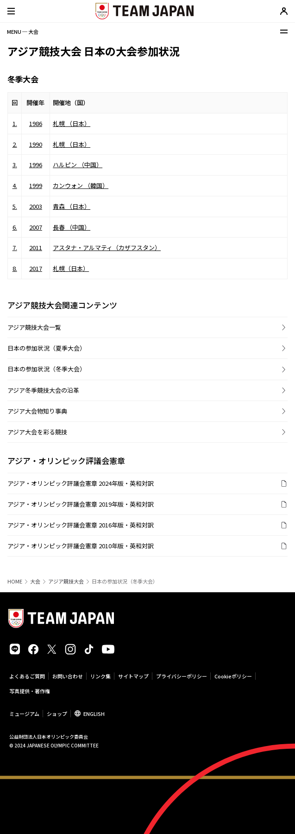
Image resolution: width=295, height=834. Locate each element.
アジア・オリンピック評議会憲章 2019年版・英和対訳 (80, 504)
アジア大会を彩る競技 (37, 431)
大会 (35, 581)
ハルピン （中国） (77, 164)
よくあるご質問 (27, 676)
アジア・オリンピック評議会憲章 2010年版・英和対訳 (80, 545)
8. (15, 268)
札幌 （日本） (71, 123)
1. (15, 123)
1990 (35, 144)
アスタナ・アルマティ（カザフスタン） (107, 247)
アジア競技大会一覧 (34, 327)
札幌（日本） (71, 268)
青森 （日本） (71, 206)
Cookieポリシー (233, 676)
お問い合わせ (67, 676)
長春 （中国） (71, 227)
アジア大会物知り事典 (37, 411)
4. (15, 185)
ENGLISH (94, 713)
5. (15, 206)
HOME (14, 581)
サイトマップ (133, 676)
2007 (35, 227)
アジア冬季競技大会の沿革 (43, 390)
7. (15, 247)
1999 (35, 185)
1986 (35, 123)
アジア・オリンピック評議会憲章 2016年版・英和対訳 (80, 524)
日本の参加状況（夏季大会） (46, 348)
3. (15, 164)
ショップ (57, 713)
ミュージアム (24, 713)
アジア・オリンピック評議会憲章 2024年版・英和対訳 (80, 483)
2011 (35, 247)
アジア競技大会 (66, 581)
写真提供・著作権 (29, 691)
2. (15, 144)
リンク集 (100, 676)
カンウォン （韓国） (80, 185)
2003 (35, 206)
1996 (35, 164)
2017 (35, 268)
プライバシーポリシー (181, 676)
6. (15, 227)
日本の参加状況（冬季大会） (46, 368)
